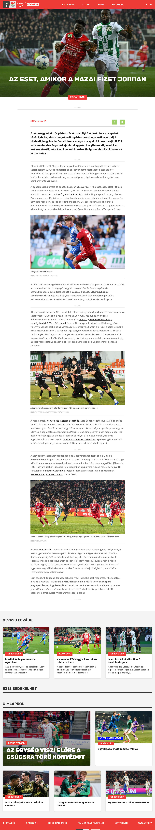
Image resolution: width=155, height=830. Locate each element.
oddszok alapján (43, 549)
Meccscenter (68, 4)
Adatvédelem (121, 812)
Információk (9, 812)
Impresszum (31, 812)
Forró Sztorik (14, 654)
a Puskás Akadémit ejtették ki (58, 470)
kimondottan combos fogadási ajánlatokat (60, 194)
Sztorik (86, 4)
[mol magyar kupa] (9, 4)
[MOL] (21, 4)
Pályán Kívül (77, 97)
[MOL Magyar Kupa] (82, 821)
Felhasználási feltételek (91, 812)
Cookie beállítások (57, 812)
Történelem (117, 4)
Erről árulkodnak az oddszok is (79, 439)
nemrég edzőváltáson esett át (63, 420)
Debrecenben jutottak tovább (47, 474)
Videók (101, 4)
